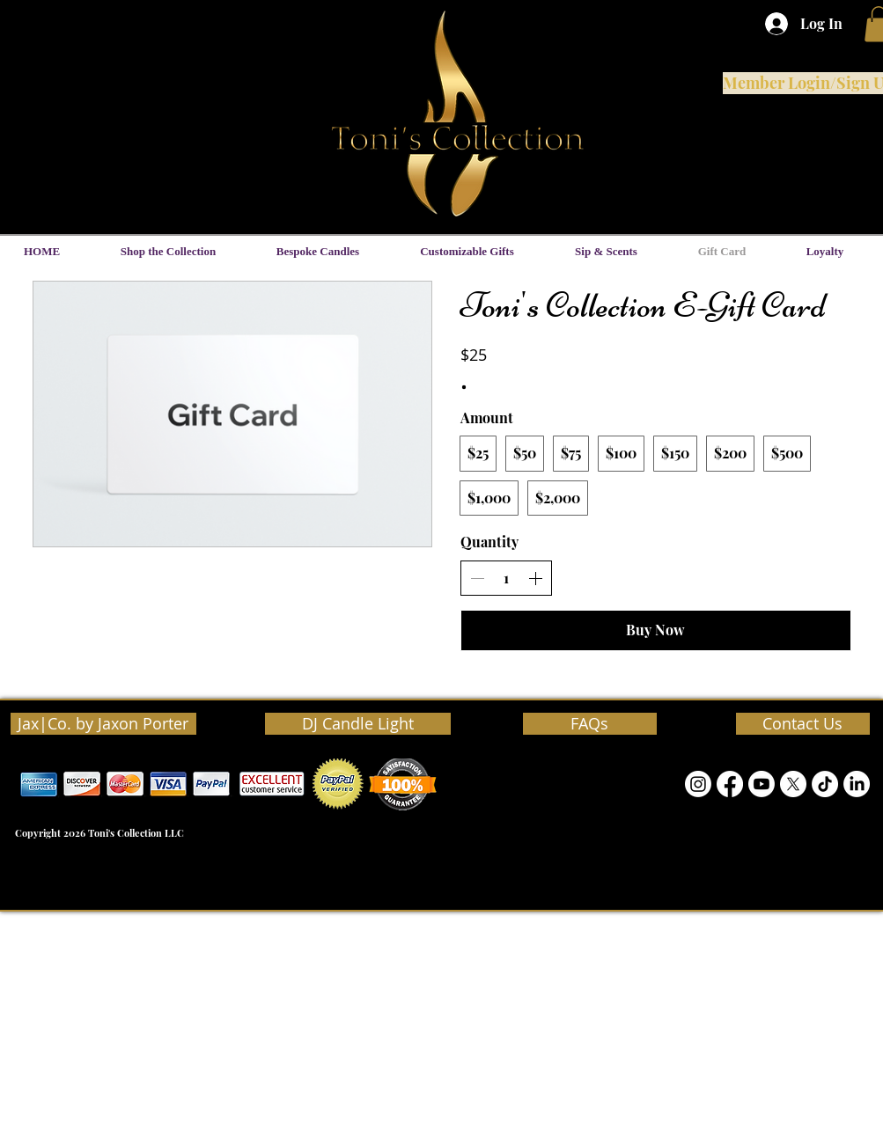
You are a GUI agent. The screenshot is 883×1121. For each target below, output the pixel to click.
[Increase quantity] (535, 578)
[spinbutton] (506, 578)
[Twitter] (793, 784)
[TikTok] (825, 784)
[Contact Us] (803, 724)
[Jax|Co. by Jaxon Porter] (103, 724)
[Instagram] (698, 784)
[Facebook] (730, 784)
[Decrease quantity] (477, 578)
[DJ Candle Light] (358, 724)
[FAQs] (590, 724)
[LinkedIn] (856, 784)
